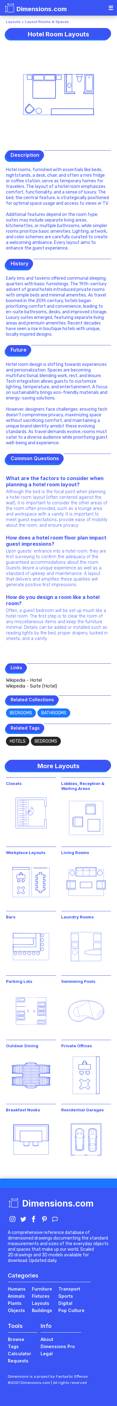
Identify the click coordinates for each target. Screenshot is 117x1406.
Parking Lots (19, 981)
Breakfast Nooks (23, 1109)
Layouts (13, 22)
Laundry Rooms (77, 916)
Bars (11, 916)
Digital (65, 1303)
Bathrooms (53, 713)
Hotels (18, 741)
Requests (18, 1360)
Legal (47, 1353)
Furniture (42, 1289)
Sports (65, 1296)
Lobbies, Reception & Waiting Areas (83, 786)
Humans (17, 1289)
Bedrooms (21, 713)
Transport (69, 1289)
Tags (13, 1346)
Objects (16, 1310)
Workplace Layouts (26, 852)
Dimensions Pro (58, 1346)
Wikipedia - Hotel (24, 680)
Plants (15, 1303)
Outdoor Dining (22, 1045)
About (47, 1339)
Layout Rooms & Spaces (47, 22)
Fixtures (41, 1296)
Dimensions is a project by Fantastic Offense (48, 1376)
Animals (16, 1296)
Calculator (19, 1353)
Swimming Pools (78, 981)
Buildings (42, 1310)
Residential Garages (82, 1109)
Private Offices (76, 1045)
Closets (14, 783)
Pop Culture (71, 1310)
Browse (16, 1339)
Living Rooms (75, 852)
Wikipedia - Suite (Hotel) (31, 686)
